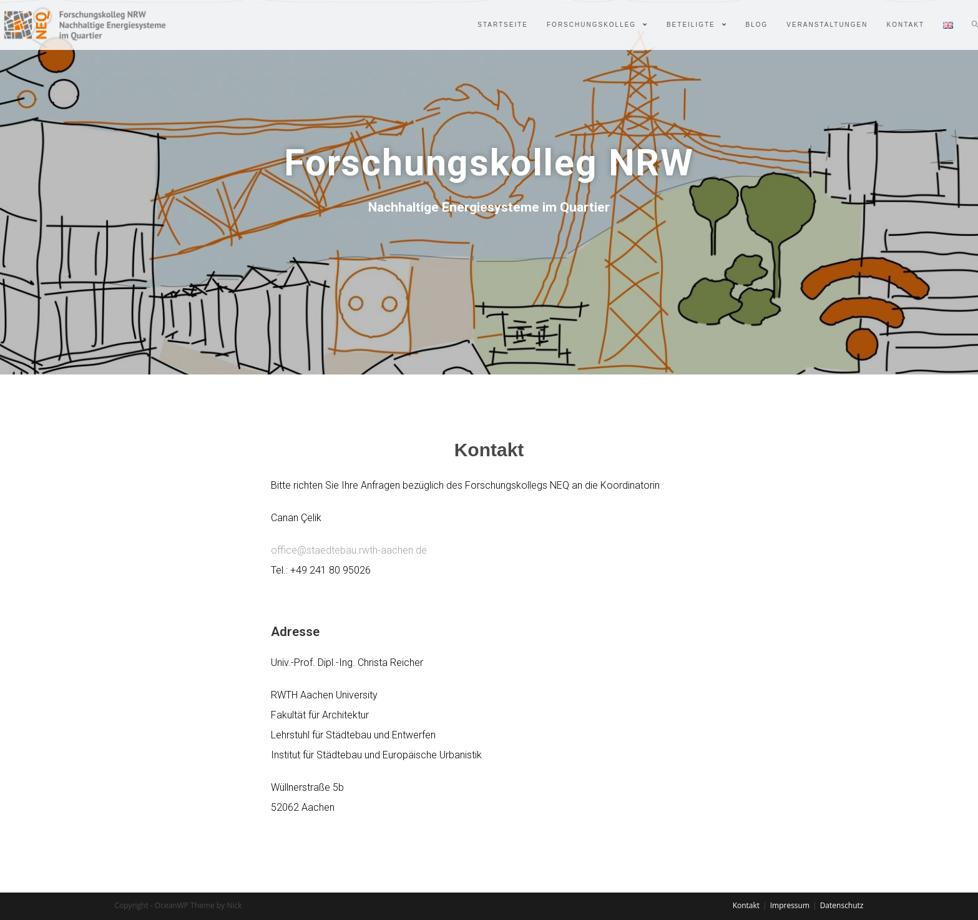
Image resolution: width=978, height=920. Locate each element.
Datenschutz (842, 905)
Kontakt (746, 905)
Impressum (789, 905)
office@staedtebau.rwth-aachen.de (349, 550)
